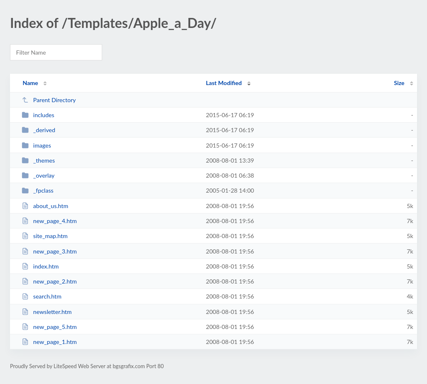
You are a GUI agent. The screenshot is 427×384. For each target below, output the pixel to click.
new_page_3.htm (49, 251)
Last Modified (224, 82)
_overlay (38, 175)
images (36, 145)
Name (30, 82)
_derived (38, 129)
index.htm (40, 266)
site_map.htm (45, 235)
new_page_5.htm (49, 326)
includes (38, 114)
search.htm (41, 296)
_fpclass (37, 190)
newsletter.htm (47, 311)
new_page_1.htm (49, 341)
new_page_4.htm (49, 220)
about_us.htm (45, 205)
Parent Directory (49, 99)
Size (399, 82)
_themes (38, 160)
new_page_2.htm (49, 281)
